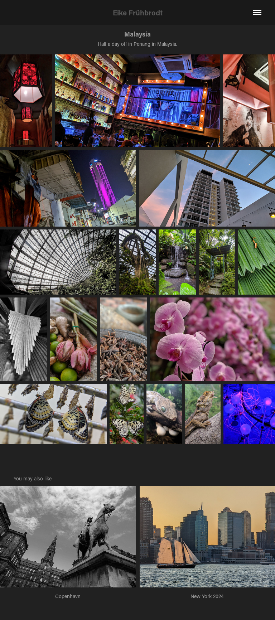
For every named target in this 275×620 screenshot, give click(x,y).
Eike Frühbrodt (138, 12)
